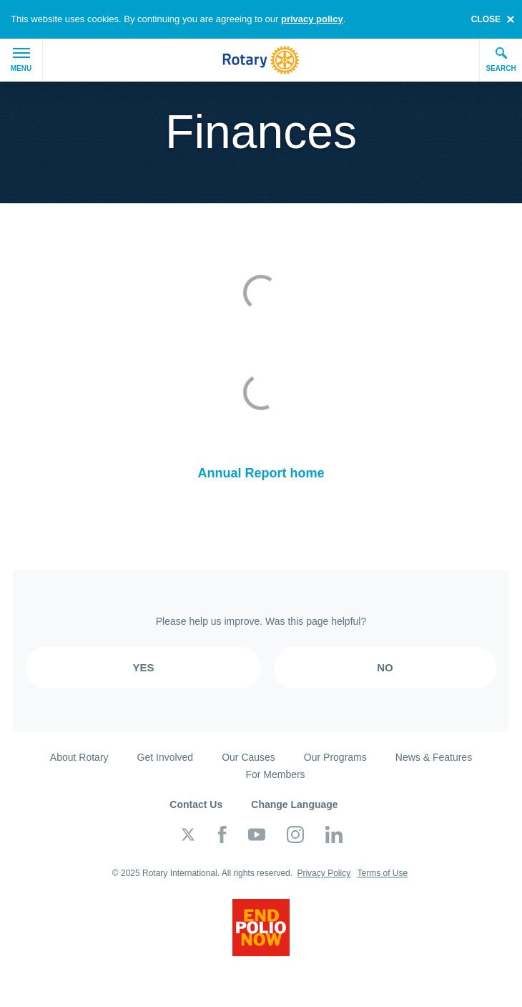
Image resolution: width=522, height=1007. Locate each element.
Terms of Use (382, 873)
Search (501, 59)
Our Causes (248, 757)
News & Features (433, 757)
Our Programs (335, 757)
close (486, 19)
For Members (275, 774)
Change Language (294, 804)
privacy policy (312, 19)
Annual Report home (260, 473)
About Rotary (79, 757)
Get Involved (165, 757)
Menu (21, 60)
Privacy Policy (323, 873)
